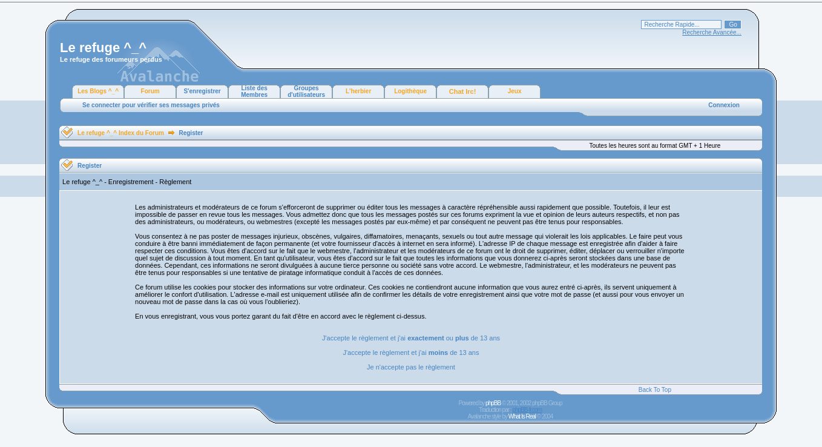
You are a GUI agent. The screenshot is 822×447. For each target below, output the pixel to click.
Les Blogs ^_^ (98, 91)
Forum (150, 91)
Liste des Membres (254, 91)
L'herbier (358, 91)
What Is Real (522, 416)
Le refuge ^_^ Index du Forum (120, 133)
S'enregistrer (201, 91)
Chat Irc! (462, 91)
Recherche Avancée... (711, 32)
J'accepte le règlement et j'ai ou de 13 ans (411, 338)
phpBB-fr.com (527, 409)
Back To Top (655, 389)
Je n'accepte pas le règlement (411, 367)
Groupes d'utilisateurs (306, 91)
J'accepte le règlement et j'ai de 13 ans (411, 352)
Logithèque (410, 91)
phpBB (493, 403)
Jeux (515, 91)
